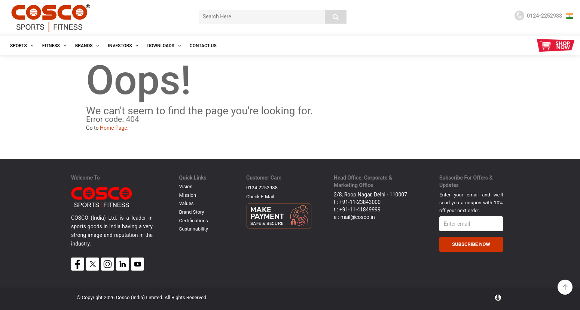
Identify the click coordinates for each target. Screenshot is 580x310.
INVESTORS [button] (123, 45)
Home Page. (114, 128)
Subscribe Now (471, 244)
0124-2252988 (262, 187)
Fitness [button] (54, 45)
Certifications (193, 220)
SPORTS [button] (22, 45)
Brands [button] (87, 45)
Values (186, 203)
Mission (187, 195)
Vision (186, 186)
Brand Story (191, 212)
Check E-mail (260, 196)
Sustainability (193, 229)
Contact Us (203, 45)
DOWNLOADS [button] (164, 45)
